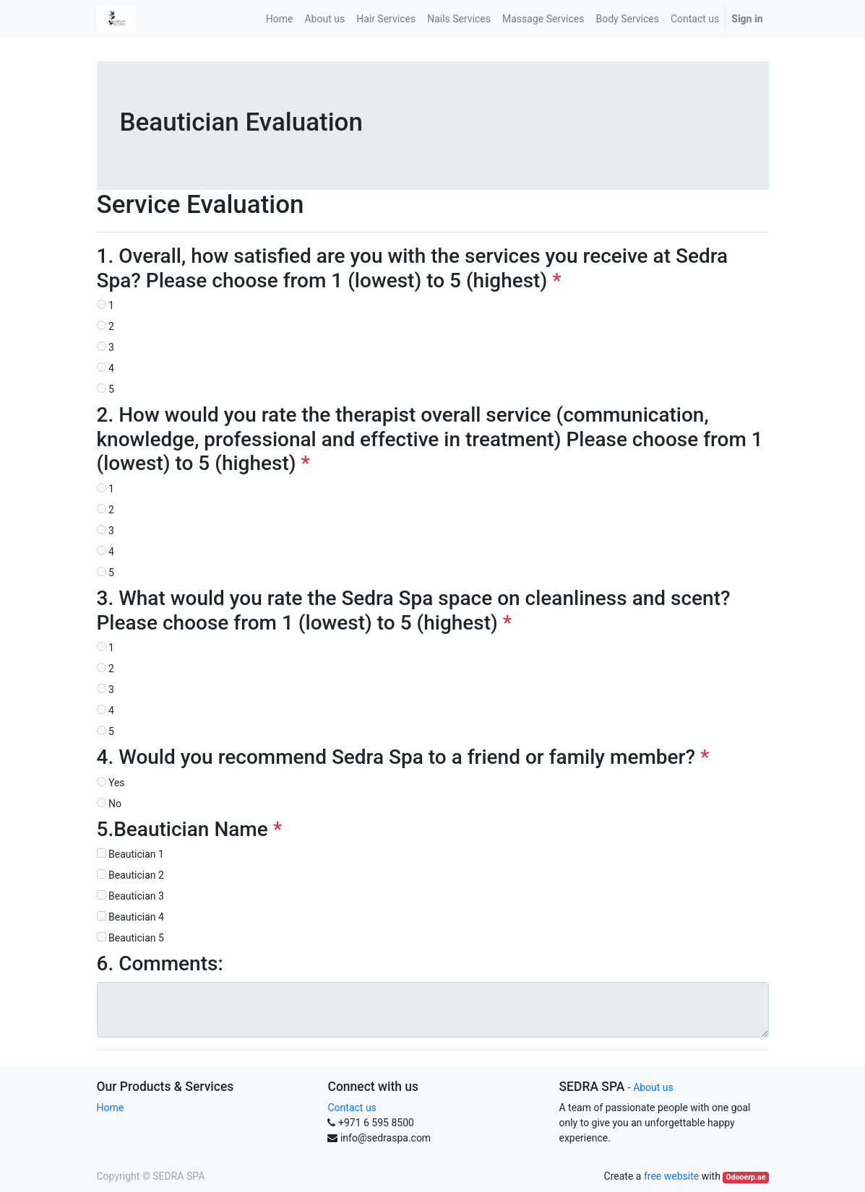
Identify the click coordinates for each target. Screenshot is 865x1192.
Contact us (351, 1107)
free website (671, 1176)
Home (110, 1107)
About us (653, 1087)
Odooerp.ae (746, 1177)
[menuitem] (279, 19)
